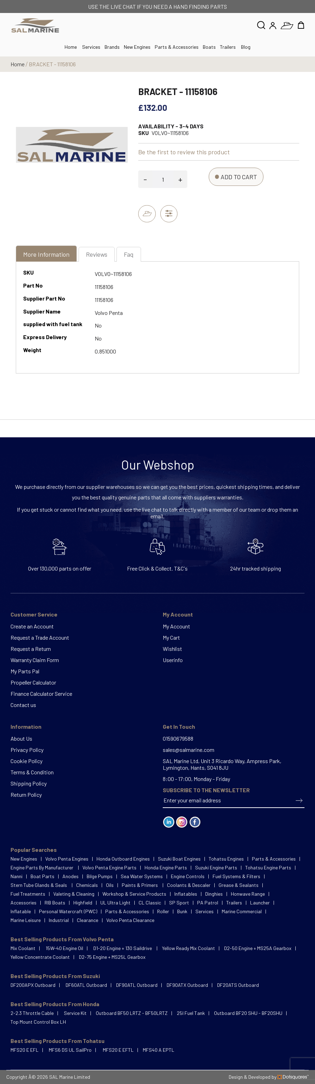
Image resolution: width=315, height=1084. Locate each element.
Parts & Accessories (177, 47)
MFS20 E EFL (25, 1050)
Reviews (97, 254)
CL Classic (150, 902)
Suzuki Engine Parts (216, 867)
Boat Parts (42, 876)
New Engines (137, 47)
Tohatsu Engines (226, 859)
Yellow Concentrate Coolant (40, 957)
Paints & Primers (140, 885)
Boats (209, 47)
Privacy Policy (27, 749)
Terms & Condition (32, 772)
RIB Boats (55, 902)
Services (91, 47)
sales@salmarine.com (188, 749)
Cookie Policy (26, 761)
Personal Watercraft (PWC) (68, 911)
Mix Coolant (23, 948)
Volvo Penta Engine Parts (109, 867)
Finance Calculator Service (41, 693)
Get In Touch (179, 726)
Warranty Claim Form (35, 660)
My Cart (171, 637)
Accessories (23, 902)
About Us (21, 738)
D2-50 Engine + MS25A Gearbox (257, 948)
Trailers (228, 47)
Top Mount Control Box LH (38, 1022)
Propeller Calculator (33, 682)
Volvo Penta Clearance (130, 920)
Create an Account (32, 626)
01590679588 (178, 738)
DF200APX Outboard (33, 985)
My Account (178, 614)
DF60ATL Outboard (86, 985)
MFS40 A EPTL (158, 1050)
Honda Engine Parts (166, 867)
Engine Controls (188, 876)
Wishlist (172, 648)
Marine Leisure (26, 920)
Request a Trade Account (40, 637)
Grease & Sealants (239, 885)
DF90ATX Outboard (187, 985)
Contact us (23, 704)
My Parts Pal (25, 671)
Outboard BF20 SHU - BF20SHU (248, 1013)
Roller (163, 911)
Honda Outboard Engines (123, 859)
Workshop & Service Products (134, 894)
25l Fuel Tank (191, 1013)
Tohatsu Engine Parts (268, 867)
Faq (129, 254)
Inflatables (185, 894)
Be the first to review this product (184, 152)
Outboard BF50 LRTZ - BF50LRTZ (132, 1013)
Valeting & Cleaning (73, 894)
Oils (110, 885)
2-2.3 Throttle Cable (32, 1013)
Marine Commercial (242, 911)
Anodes (70, 876)
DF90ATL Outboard (137, 985)
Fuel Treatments (28, 894)
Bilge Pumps (100, 876)
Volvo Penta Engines (66, 859)
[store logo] (35, 25)
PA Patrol (207, 902)
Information (26, 726)
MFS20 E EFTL (118, 1050)
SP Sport (179, 902)
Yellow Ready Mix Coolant (188, 948)
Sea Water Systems (142, 876)
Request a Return (31, 648)
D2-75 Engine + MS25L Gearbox (112, 957)
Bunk (182, 911)
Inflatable (21, 911)
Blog (245, 47)
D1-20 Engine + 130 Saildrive (123, 948)
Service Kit (75, 1013)
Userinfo (173, 660)
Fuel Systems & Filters (236, 876)
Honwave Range (248, 894)
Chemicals (87, 885)
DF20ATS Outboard (238, 985)
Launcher (260, 902)
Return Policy (26, 794)
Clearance (87, 920)
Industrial (59, 920)
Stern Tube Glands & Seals (39, 885)
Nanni (16, 876)
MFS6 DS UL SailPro (70, 1050)
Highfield (82, 902)
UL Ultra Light (115, 902)
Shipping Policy (29, 783)
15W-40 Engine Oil (64, 948)
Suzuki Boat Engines (179, 859)
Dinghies (214, 894)
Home (18, 64)
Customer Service (34, 614)
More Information (46, 254)
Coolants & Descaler (188, 885)
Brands (112, 47)
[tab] (46, 255)
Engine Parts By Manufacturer (42, 867)
